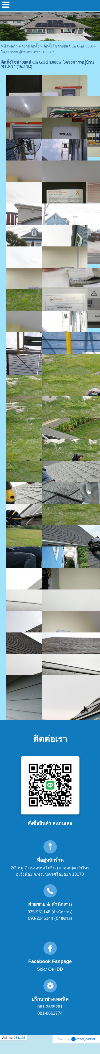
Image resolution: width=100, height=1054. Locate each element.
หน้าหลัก (8, 46)
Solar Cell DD (50, 969)
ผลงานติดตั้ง (29, 46)
